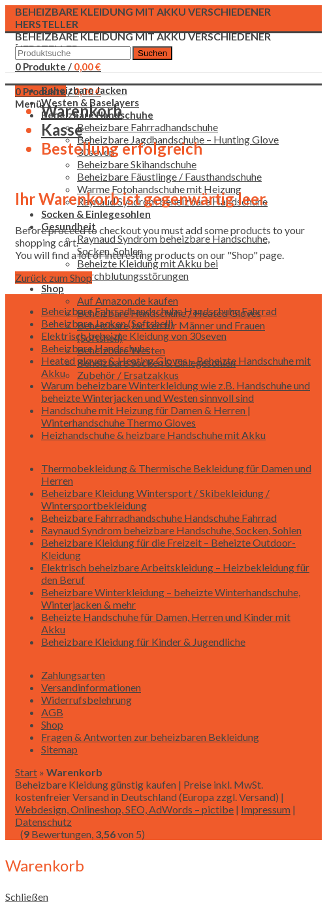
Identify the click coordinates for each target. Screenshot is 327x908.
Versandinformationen (91, 687)
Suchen (152, 53)
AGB (52, 712)
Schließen (26, 896)
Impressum (265, 809)
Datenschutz (43, 821)
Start (26, 772)
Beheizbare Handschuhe (95, 348)
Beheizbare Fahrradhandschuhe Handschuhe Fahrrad (159, 311)
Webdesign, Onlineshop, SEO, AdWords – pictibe (124, 809)
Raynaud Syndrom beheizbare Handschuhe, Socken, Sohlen (171, 530)
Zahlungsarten (73, 675)
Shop (52, 724)
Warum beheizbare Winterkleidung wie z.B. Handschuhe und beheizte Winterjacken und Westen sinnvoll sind (175, 391)
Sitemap (59, 749)
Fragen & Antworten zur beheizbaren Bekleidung (150, 737)
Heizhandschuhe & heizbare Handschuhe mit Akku (153, 435)
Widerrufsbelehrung (86, 699)
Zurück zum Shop (53, 277)
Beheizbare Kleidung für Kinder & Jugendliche (143, 641)
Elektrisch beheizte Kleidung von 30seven (133, 335)
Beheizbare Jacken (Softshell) (107, 323)
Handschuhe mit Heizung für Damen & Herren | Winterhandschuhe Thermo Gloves (146, 416)
